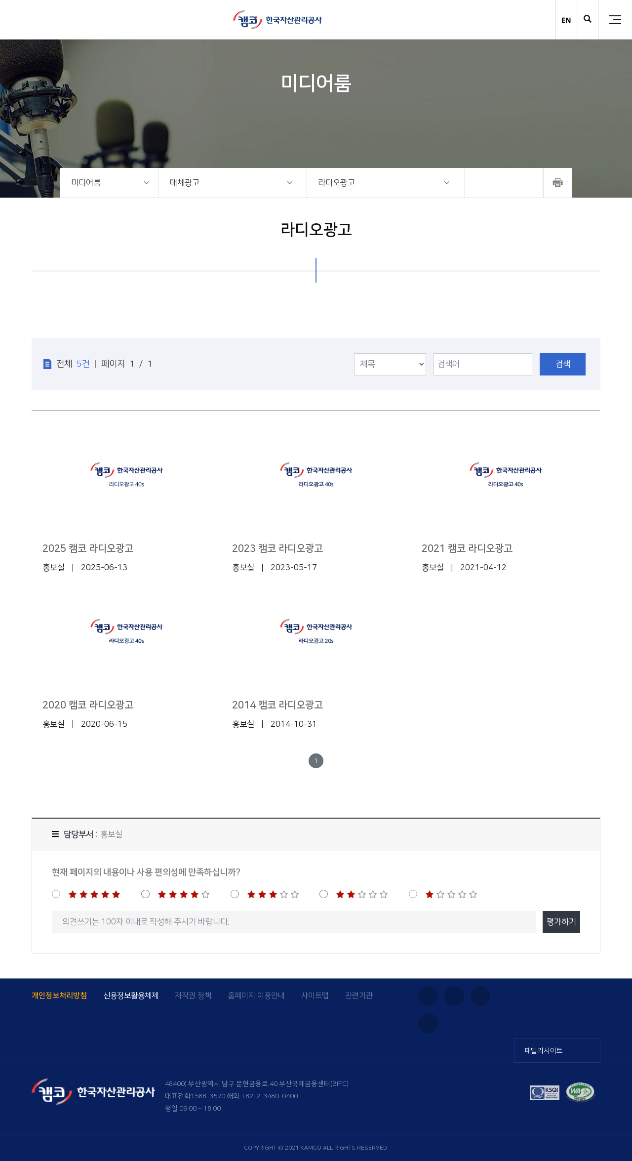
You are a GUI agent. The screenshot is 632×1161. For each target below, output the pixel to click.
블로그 (480, 996)
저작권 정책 (193, 996)
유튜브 (454, 996)
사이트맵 (315, 996)
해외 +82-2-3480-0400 (262, 1096)
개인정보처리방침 (59, 996)
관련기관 (359, 996)
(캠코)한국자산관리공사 (277, 20)
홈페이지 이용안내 (256, 996)
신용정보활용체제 (130, 996)
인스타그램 (428, 996)
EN (566, 20)
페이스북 (428, 1023)
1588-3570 (208, 1096)
